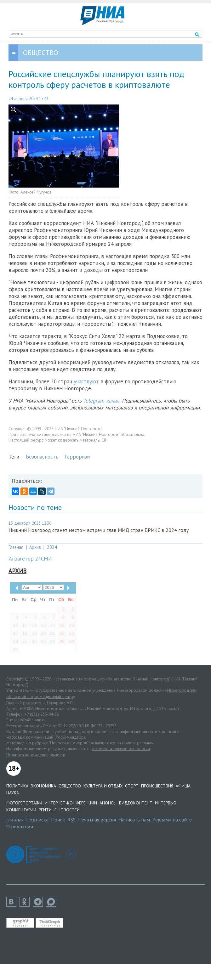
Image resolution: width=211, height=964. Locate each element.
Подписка (37, 819)
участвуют (86, 381)
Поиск (58, 819)
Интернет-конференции (71, 803)
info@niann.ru (33, 720)
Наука (12, 793)
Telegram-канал (101, 400)
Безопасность (42, 456)
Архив (35, 547)
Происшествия (157, 786)
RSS (71, 819)
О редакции (19, 826)
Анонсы (108, 803)
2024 (52, 547)
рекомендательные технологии (120, 748)
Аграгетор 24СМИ (30, 558)
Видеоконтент (135, 803)
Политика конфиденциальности (35, 755)
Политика (17, 786)
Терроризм (77, 456)
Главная (16, 547)
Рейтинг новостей (59, 810)
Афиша (183, 786)
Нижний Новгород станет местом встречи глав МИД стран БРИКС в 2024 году (99, 530)
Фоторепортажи (24, 803)
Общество (70, 786)
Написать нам (134, 819)
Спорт (132, 786)
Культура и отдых (103, 786)
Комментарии (21, 810)
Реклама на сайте (172, 819)
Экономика (43, 786)
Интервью (165, 803)
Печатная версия (97, 819)
